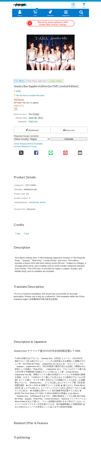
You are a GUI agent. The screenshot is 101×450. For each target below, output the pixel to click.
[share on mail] (80, 151)
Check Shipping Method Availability (28, 144)
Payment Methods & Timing (25, 146)
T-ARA (17, 91)
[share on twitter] (21, 151)
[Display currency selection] (15, 109)
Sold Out (32, 121)
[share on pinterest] (65, 151)
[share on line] (51, 151)
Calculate (69, 139)
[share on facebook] (36, 151)
